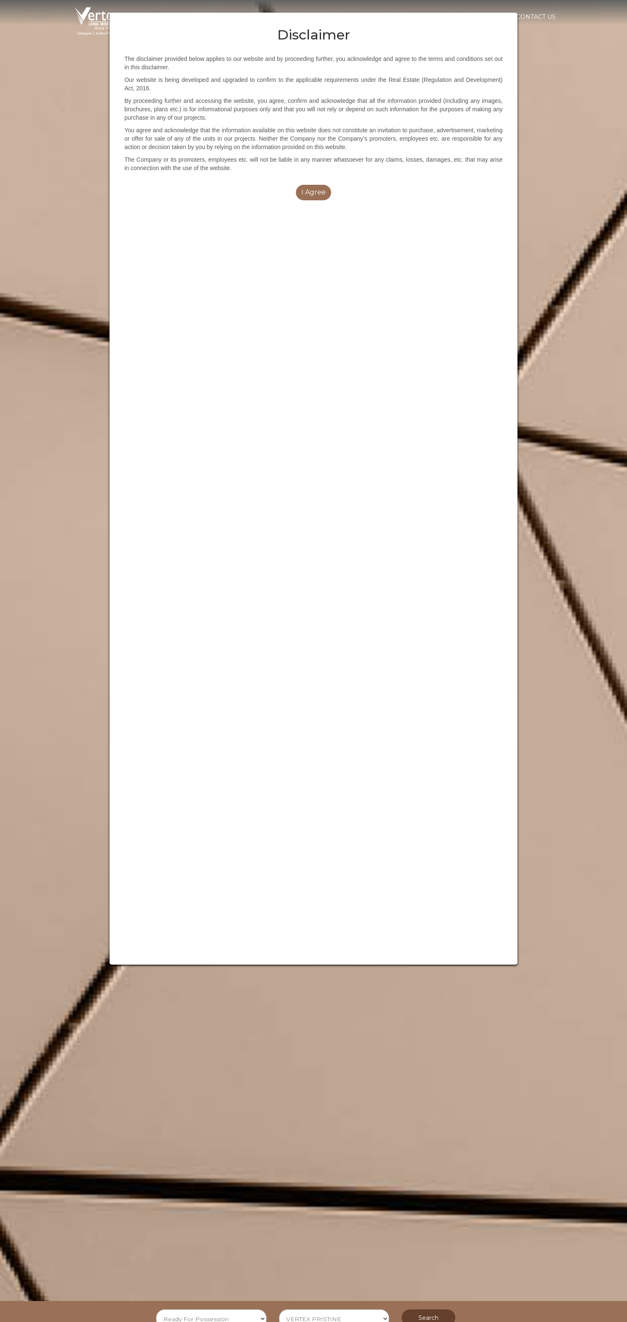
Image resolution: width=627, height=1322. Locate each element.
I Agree (313, 192)
